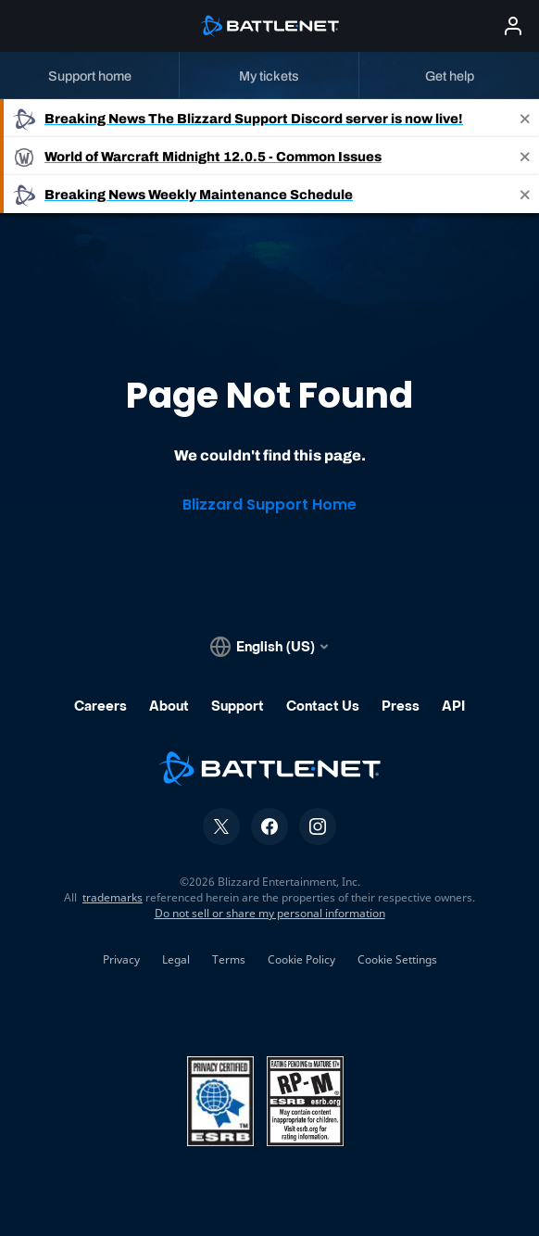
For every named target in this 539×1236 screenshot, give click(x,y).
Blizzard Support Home (269, 504)
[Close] (525, 118)
